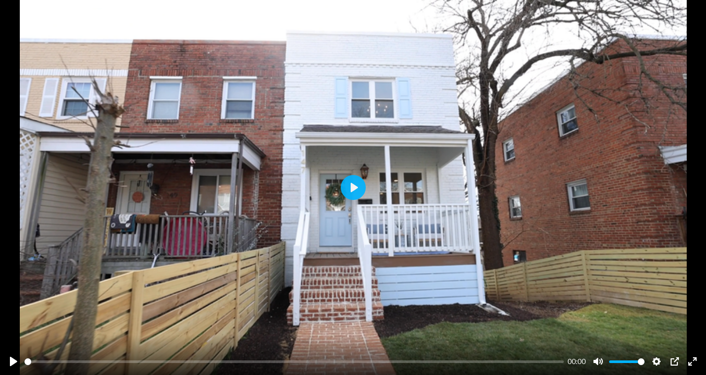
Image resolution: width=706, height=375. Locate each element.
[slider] (294, 362)
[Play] (13, 361)
